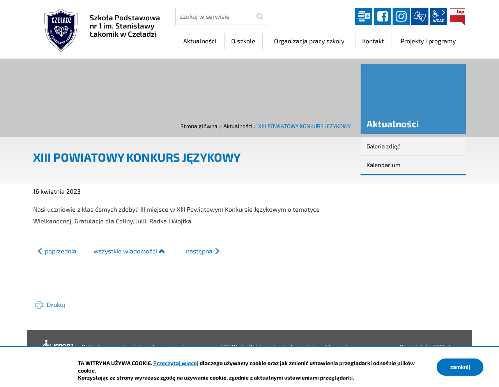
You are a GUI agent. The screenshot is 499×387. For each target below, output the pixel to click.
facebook (382, 16)
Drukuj (56, 304)
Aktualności (237, 126)
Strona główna (199, 126)
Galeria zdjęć (383, 146)
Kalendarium (383, 164)
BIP (457, 16)
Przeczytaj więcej (175, 363)
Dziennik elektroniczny (363, 16)
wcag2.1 (438, 16)
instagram (401, 16)
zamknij (460, 367)
